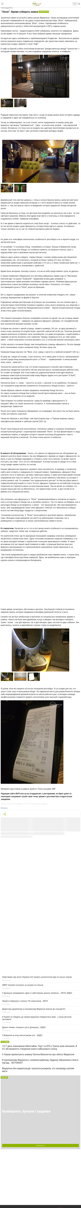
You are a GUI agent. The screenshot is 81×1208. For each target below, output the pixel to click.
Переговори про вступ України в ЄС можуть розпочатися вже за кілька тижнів (37, 977)
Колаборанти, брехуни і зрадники (26, 1111)
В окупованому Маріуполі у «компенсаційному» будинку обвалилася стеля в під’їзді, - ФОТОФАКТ (40, 1061)
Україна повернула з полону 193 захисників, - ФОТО (25, 1001)
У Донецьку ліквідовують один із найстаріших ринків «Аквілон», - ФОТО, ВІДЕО (37, 993)
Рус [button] (75, 4)
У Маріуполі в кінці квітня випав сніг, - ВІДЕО (22, 1035)
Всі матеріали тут (40, 1145)
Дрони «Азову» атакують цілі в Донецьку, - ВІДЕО (24, 1027)
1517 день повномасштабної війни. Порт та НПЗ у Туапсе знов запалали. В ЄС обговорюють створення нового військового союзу (39, 1047)
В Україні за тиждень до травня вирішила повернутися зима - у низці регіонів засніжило (36, 1018)
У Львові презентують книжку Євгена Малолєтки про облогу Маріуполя (38, 1054)
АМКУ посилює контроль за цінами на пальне (22, 985)
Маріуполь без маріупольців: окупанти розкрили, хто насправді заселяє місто (38, 1070)
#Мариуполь (4, 808)
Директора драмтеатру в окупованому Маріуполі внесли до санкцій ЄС (33, 1009)
